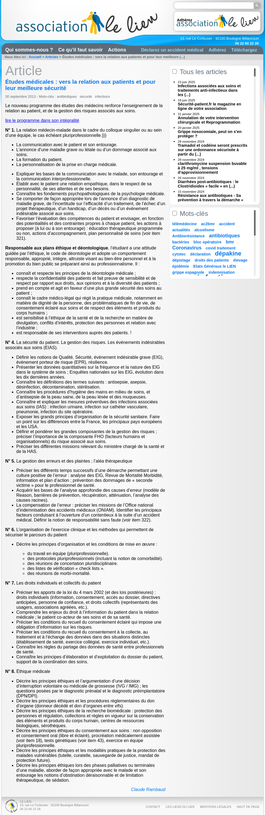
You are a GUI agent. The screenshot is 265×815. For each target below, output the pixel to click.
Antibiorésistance (188, 236)
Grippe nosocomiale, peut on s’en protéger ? (210, 133)
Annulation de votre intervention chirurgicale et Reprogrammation (209, 120)
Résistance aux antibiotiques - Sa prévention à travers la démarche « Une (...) (210, 200)
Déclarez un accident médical (172, 49)
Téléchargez (244, 49)
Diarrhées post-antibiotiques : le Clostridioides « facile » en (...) (208, 184)
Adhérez (217, 49)
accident (227, 224)
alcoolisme (204, 230)
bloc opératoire (207, 242)
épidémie (180, 266)
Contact (152, 806)
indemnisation (221, 272)
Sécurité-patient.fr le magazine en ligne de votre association (209, 106)
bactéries (180, 242)
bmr (230, 242)
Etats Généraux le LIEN (214, 266)
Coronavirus (187, 248)
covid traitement (220, 248)
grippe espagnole (188, 272)
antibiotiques (67, 96)
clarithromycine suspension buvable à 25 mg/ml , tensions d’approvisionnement (212, 168)
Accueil (35, 57)
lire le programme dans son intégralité (42, 120)
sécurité (86, 96)
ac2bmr (208, 224)
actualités (181, 230)
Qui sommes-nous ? (29, 50)
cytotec (179, 254)
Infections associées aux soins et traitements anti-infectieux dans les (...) (209, 90)
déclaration (200, 254)
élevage (240, 260)
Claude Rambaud (148, 789)
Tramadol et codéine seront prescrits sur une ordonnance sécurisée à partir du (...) (212, 149)
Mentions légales (215, 806)
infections (102, 96)
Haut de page (248, 806)
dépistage (181, 260)
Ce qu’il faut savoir (80, 50)
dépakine (228, 253)
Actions (117, 50)
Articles (51, 57)
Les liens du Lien (180, 806)
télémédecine (184, 224)
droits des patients (212, 260)
